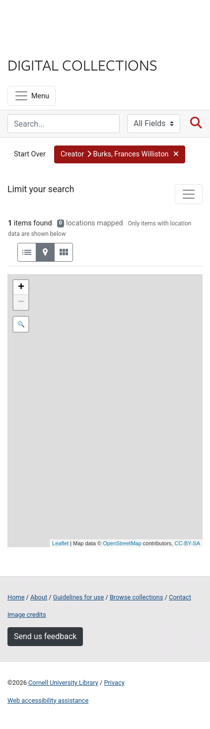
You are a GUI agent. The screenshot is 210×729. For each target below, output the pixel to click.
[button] (119, 154)
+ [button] (21, 287)
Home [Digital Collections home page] (15, 597)
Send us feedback (45, 636)
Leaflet (60, 543)
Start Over (30, 154)
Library (37, 45)
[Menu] (31, 96)
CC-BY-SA (187, 543)
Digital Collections (82, 65)
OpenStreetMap (122, 543)
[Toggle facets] (189, 194)
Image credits (26, 614)
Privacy (114, 682)
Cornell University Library (63, 682)
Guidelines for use (78, 597)
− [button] (21, 302)
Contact (180, 597)
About (38, 597)
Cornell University (57, 19)
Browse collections (136, 597)
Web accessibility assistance (47, 700)
